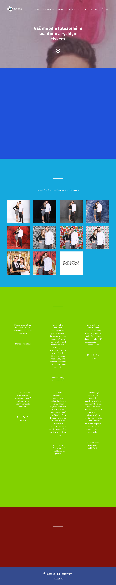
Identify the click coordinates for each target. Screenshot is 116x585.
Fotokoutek (48, 9)
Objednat (71, 9)
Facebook (51, 574)
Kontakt (94, 9)
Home (37, 9)
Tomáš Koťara (59, 579)
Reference (83, 9)
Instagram (66, 574)
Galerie (60, 9)
